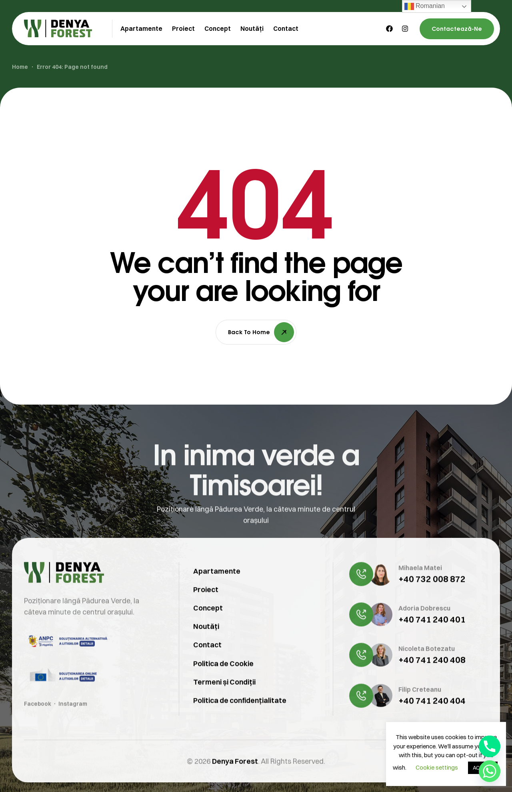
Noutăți (206, 639)
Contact (207, 657)
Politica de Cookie (223, 676)
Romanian (424, 6)
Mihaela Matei (420, 580)
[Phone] (489, 746)
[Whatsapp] (489, 771)
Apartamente (216, 583)
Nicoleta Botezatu (426, 662)
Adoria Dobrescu (424, 621)
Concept (208, 620)
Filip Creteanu (419, 702)
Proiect (205, 602)
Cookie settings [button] (437, 767)
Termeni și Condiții (224, 694)
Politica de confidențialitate (239, 713)
